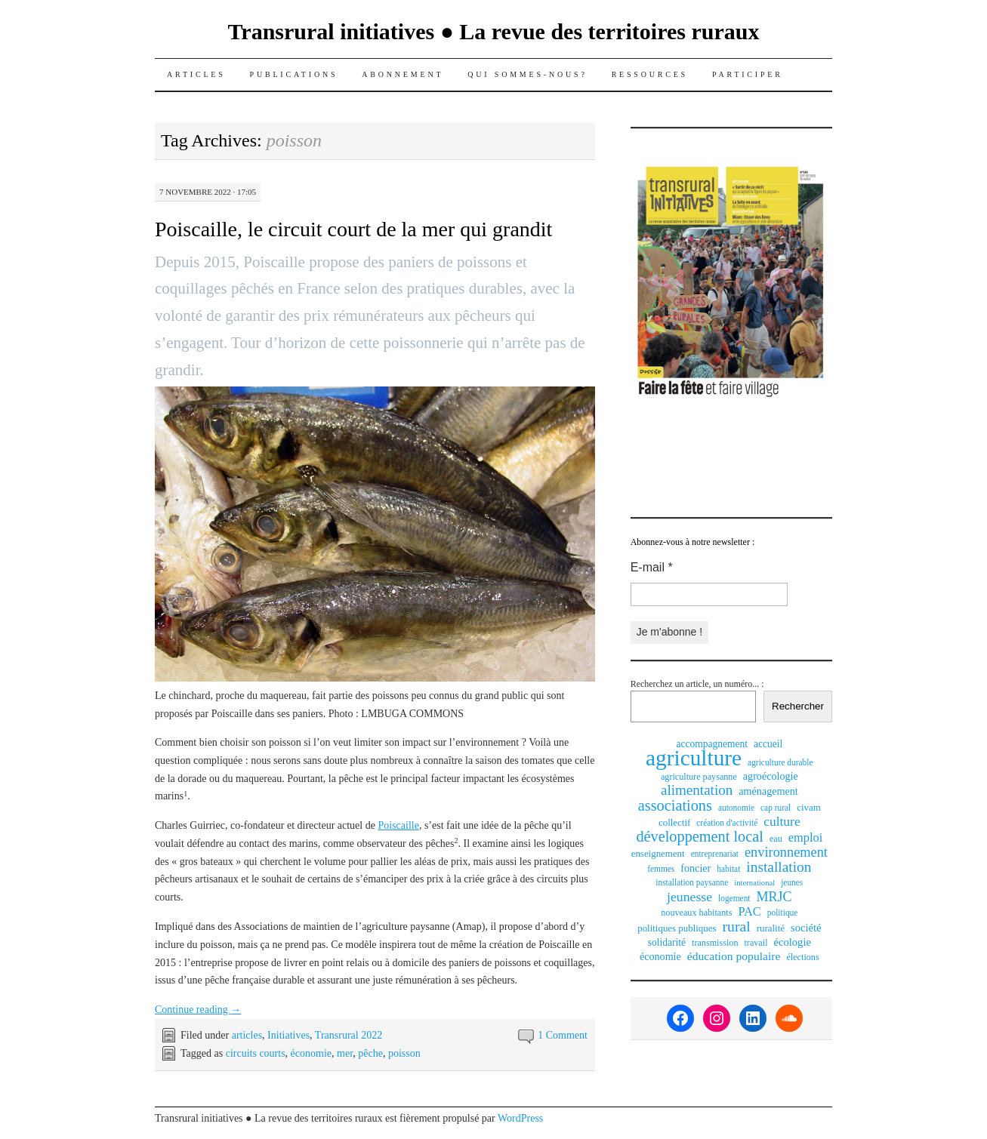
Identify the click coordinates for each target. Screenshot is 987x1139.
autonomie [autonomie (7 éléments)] (736, 807)
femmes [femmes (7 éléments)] (660, 868)
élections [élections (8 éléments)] (802, 957)
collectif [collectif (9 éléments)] (674, 822)
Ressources (650, 74)
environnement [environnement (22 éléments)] (786, 852)
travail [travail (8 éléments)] (755, 942)
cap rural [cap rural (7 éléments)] (775, 807)
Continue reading (198, 1009)
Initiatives (288, 1035)
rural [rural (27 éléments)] (737, 926)
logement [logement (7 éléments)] (734, 898)
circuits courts (255, 1053)
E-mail (652, 567)
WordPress (520, 1118)
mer (345, 1053)
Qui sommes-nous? (527, 74)
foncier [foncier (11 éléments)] (695, 868)
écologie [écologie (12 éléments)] (792, 942)
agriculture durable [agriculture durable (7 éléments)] (780, 762)
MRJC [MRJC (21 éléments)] (774, 897)
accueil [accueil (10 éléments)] (768, 744)
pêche (370, 1053)
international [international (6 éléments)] (754, 883)
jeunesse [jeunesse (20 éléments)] (689, 897)
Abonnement (402, 74)
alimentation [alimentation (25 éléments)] (697, 790)
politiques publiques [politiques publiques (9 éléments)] (676, 928)
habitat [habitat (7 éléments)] (728, 868)
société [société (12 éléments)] (806, 928)
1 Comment (563, 1035)
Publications (294, 74)
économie (311, 1053)
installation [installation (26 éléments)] (778, 867)
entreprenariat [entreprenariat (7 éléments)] (715, 853)
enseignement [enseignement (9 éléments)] (658, 853)
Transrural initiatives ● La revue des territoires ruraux (494, 31)
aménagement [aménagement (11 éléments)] (768, 791)
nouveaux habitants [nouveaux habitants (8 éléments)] (696, 912)
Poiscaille (398, 825)
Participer (747, 74)
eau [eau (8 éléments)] (776, 838)
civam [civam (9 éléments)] (809, 807)
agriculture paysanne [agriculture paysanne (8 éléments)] (699, 776)
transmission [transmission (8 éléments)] (715, 942)
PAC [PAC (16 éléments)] (749, 912)
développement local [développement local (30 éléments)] (699, 836)
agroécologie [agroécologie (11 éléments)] (770, 776)
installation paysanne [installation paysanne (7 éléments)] (691, 882)
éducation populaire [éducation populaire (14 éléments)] (734, 956)
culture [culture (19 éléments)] (781, 821)
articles (196, 74)
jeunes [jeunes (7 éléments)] (792, 882)
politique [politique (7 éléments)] (782, 912)
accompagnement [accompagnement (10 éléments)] (712, 744)
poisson (404, 1053)
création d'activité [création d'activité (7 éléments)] (726, 822)
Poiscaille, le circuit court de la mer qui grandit (353, 229)
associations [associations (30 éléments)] (675, 805)
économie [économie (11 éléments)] (660, 956)
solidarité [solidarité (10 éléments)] (667, 942)
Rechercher (798, 706)
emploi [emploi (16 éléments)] (805, 838)
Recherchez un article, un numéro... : (697, 684)
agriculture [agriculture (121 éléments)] (694, 758)
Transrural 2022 (348, 1035)
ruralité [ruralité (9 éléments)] (771, 928)
